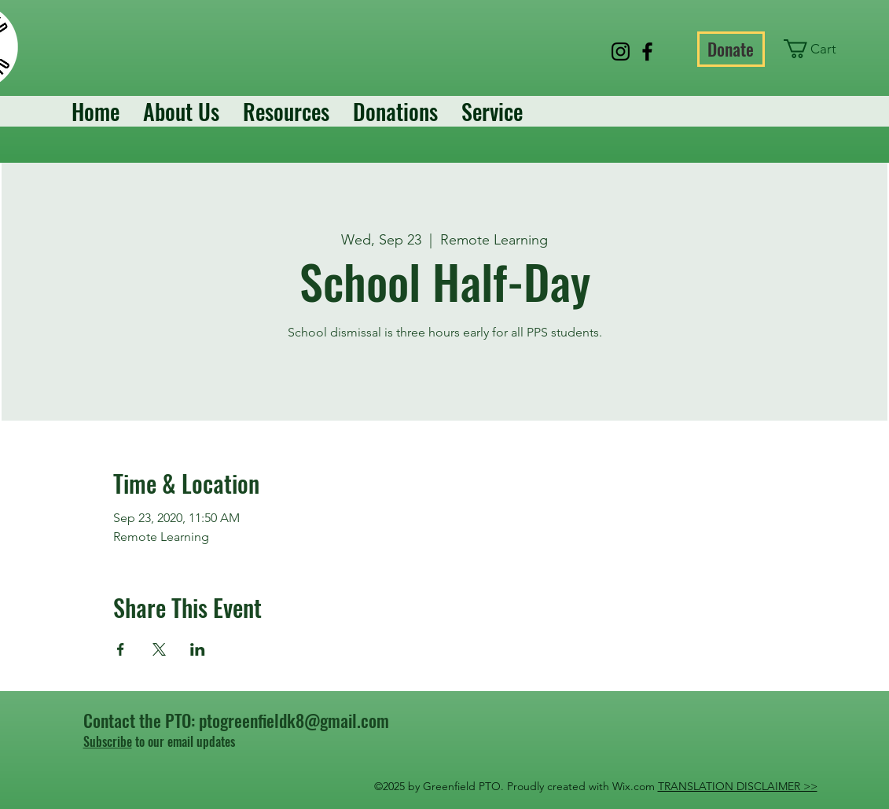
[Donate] (731, 49)
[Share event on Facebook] (120, 649)
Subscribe (107, 741)
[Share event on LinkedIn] (197, 649)
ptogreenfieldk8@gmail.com (294, 720)
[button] (819, 48)
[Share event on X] (159, 649)
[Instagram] (620, 51)
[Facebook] (647, 51)
